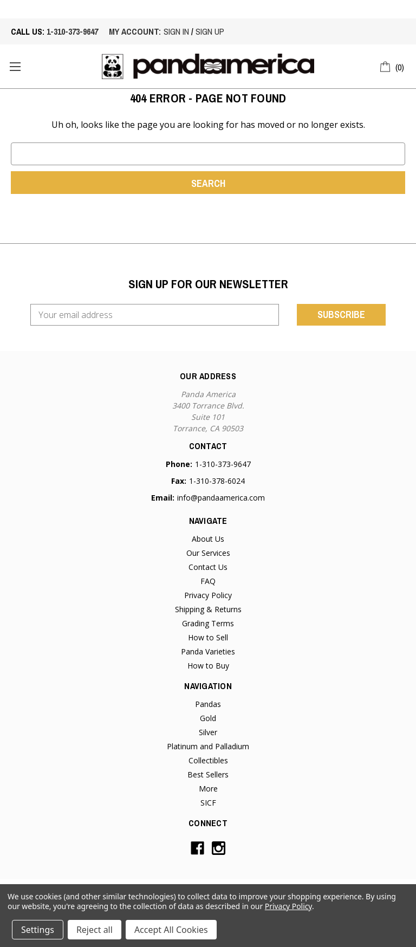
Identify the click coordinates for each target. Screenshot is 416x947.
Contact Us (207, 567)
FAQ (208, 581)
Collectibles (208, 760)
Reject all (94, 930)
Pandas (208, 704)
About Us (208, 539)
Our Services (208, 553)
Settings (37, 930)
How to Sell (208, 637)
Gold (208, 718)
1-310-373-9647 (72, 31)
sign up (210, 31)
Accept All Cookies (171, 930)
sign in (176, 31)
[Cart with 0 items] (392, 65)
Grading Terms (208, 623)
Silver (208, 732)
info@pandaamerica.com (221, 497)
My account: (135, 31)
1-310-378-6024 (217, 481)
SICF (208, 802)
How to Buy (208, 665)
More (208, 788)
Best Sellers (208, 774)
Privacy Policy (208, 595)
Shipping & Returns (208, 609)
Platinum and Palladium (208, 746)
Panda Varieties (208, 651)
